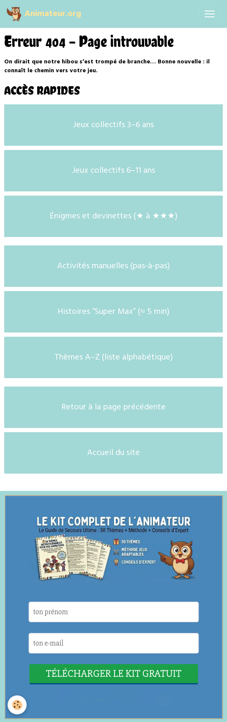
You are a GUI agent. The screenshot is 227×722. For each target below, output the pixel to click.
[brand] (44, 14)
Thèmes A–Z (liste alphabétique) (114, 357)
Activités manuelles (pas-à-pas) (113, 266)
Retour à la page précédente (113, 407)
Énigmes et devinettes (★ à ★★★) (113, 216)
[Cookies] (17, 704)
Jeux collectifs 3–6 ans (113, 125)
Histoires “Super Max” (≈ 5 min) (113, 312)
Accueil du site (113, 453)
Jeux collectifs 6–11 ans (113, 170)
